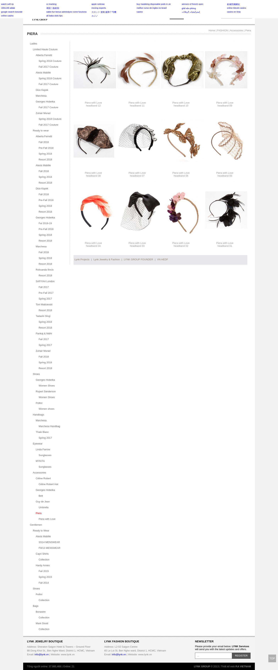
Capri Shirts (42, 553)
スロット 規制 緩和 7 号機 (104, 12)
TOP (272, 658)
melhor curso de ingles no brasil (152, 8)
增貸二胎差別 (52, 8)
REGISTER (241, 655)
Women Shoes (47, 385)
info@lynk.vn (42, 654)
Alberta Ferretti (44, 55)
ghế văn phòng (189, 8)
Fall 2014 (44, 582)
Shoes (36, 374)
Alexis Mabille (43, 72)
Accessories (236, 30)
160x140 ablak (8, 8)
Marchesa (41, 95)
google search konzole (11, 12)
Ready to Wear (41, 530)
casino (140, 12)
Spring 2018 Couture (50, 61)
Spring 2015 (45, 577)
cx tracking (51, 4)
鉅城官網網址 (233, 4)
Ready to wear (41, 130)
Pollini (39, 403)
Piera (248, 30)
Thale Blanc (42, 432)
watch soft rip (7, 4)
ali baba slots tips (54, 15)
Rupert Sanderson (46, 391)
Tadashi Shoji (43, 316)
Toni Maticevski (44, 304)
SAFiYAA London (45, 281)
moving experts (99, 8)
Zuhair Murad (43, 113)
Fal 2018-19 (45, 223)
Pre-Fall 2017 (46, 292)
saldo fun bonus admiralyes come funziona (66, 12)
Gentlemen (36, 524)
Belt (41, 495)
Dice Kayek (42, 90)
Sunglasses (45, 455)
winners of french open (192, 4)
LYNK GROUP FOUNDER (138, 259)
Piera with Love (47, 519)
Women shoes (46, 408)
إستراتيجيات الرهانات (191, 12)
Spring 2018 (45, 153)
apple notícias (98, 4)
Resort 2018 (45, 159)
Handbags (38, 414)
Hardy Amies (43, 565)
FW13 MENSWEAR (49, 548)
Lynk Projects (82, 259)
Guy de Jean (43, 501)
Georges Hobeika (45, 101)
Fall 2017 (44, 287)
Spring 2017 (45, 298)
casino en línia (234, 12)
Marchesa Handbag (49, 426)
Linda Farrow (43, 449)
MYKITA (40, 461)
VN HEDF (162, 259)
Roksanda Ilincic (45, 269)
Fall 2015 (44, 571)
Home (211, 30)
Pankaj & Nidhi (44, 333)
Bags (35, 605)
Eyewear (37, 443)
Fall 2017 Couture (48, 66)
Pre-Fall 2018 (46, 147)
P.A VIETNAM (243, 666)
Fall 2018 (44, 142)
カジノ (95, 16)
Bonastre (41, 611)
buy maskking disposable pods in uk (154, 4)
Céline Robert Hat (48, 484)
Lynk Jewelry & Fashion (106, 259)
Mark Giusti (42, 623)
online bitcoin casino (236, 8)
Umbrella (43, 507)
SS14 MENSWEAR (49, 542)
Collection (44, 559)
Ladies (33, 43)
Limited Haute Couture (45, 49)
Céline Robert (43, 478)
